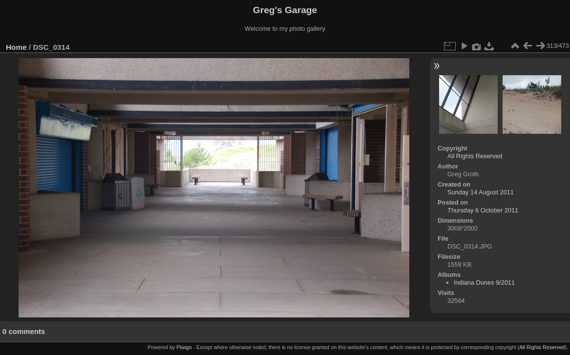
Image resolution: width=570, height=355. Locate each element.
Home (16, 47)
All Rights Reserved (474, 156)
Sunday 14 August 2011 (480, 192)
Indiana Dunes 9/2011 (484, 282)
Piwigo (183, 347)
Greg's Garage (285, 10)
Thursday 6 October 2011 (482, 210)
